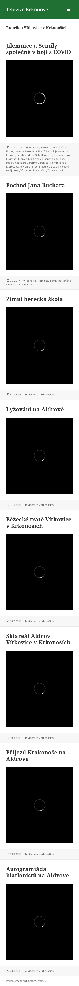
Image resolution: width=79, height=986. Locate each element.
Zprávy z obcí (55, 170)
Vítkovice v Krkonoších (33, 170)
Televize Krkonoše (27, 9)
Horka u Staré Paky (26, 151)
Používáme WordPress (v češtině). (26, 981)
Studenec (44, 166)
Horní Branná (46, 151)
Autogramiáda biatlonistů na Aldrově (37, 872)
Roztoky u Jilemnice (26, 166)
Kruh (68, 155)
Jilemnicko (58, 155)
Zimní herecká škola (34, 299)
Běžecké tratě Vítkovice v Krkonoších (38, 522)
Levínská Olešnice (16, 159)
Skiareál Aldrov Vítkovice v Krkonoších (38, 639)
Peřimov (34, 163)
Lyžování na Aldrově (35, 409)
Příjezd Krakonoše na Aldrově (36, 756)
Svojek (55, 166)
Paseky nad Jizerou (17, 163)
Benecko (34, 147)
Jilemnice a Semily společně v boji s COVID (38, 49)
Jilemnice (46, 155)
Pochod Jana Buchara (35, 185)
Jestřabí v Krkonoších (27, 155)
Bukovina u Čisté (50, 147)
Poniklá (44, 163)
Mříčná (60, 159)
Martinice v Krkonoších (41, 159)
